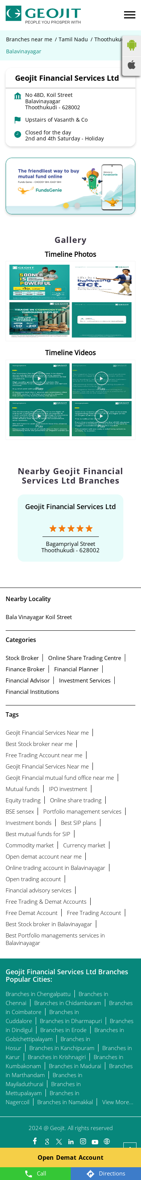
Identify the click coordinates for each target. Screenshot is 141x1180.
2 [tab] (76, 204)
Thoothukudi (110, 39)
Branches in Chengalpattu (38, 994)
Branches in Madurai (75, 1066)
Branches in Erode (63, 1030)
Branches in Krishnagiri (57, 1057)
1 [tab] (65, 204)
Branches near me (29, 39)
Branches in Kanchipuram (61, 1048)
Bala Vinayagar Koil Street (39, 617)
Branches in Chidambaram (67, 1003)
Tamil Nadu (73, 39)
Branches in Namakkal (65, 1102)
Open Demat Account (70, 1157)
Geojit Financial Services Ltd (70, 506)
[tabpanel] (70, 186)
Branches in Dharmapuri (71, 1021)
